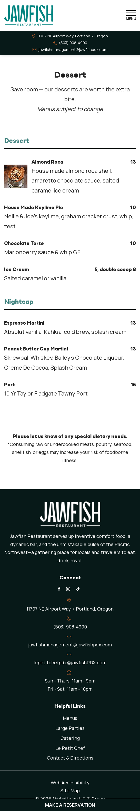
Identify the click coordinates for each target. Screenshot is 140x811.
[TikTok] (78, 589)
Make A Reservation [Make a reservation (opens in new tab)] (70, 805)
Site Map (70, 790)
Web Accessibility (70, 783)
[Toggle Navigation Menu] (131, 15)
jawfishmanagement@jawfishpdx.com (72, 49)
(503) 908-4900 (73, 42)
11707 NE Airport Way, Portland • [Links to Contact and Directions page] (72, 36)
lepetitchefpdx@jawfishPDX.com (70, 662)
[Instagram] (68, 589)
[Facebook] (59, 589)
